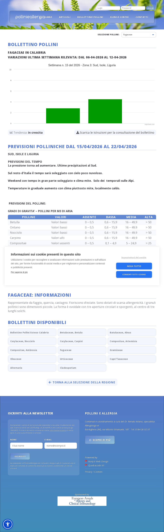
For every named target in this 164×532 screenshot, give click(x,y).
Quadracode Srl (96, 465)
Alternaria (16, 367)
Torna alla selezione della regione (82, 382)
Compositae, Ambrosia (23, 350)
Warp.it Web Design (98, 461)
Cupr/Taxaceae (119, 358)
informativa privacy (58, 430)
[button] (7, 524)
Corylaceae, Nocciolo (22, 341)
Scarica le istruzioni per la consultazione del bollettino (115, 132)
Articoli (64, 17)
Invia (150, 8)
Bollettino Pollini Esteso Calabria (29, 332)
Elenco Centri (119, 17)
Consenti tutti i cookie (134, 274)
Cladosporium (68, 367)
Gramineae (116, 350)
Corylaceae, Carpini (71, 341)
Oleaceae (15, 358)
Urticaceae (66, 358)
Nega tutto (134, 266)
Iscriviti (20, 456)
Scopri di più (101, 439)
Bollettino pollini (90, 17)
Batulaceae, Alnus (120, 332)
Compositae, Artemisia (123, 341)
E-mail (48, 439)
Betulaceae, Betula (71, 332)
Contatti (142, 17)
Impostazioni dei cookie (134, 257)
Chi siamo (45, 17)
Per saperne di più (19, 272)
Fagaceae (65, 350)
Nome (13, 439)
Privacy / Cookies (93, 471)
